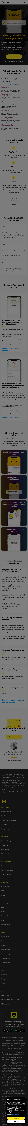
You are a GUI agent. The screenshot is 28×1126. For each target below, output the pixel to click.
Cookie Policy (15, 1114)
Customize (16, 1121)
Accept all (16, 1118)
